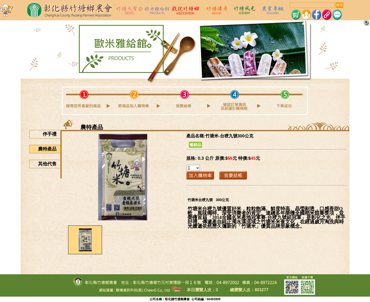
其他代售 (49, 163)
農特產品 (49, 149)
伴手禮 (51, 134)
